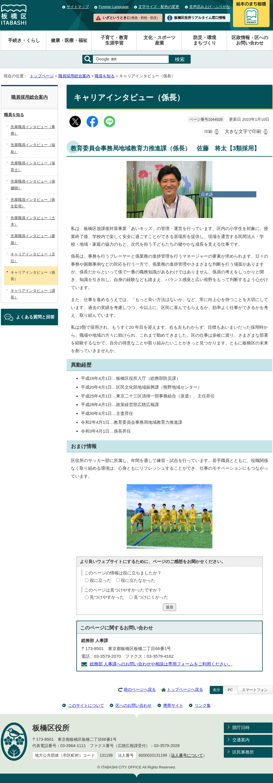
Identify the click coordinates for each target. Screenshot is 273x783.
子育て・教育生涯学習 (114, 40)
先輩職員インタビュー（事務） (33, 130)
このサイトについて (86, 705)
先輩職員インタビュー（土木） (33, 221)
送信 (169, 607)
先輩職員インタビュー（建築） (33, 239)
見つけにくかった (151, 597)
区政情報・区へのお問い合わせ (250, 40)
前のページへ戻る (140, 689)
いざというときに (131, 18)
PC (230, 690)
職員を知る (105, 76)
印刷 (208, 132)
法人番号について (187, 755)
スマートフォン (255, 690)
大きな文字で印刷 (243, 131)
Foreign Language (114, 7)
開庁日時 (241, 727)
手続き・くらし (24, 40)
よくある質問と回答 (35, 316)
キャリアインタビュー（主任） (33, 257)
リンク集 (203, 705)
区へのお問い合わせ (133, 705)
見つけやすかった (107, 597)
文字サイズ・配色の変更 (158, 7)
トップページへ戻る (185, 689)
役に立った (100, 580)
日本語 (207, 194)
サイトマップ (78, 7)
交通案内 (241, 739)
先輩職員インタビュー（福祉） (33, 148)
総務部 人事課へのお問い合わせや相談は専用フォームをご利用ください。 (161, 663)
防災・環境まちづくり (204, 40)
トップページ (42, 76)
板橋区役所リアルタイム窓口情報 (200, 18)
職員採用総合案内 (74, 76)
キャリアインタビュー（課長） (33, 293)
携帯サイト (173, 705)
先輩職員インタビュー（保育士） (33, 166)
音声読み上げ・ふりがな (209, 7)
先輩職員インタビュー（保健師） (33, 184)
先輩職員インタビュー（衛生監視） (33, 202)
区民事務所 (243, 752)
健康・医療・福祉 (69, 40)
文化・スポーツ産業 (160, 40)
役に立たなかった (138, 580)
